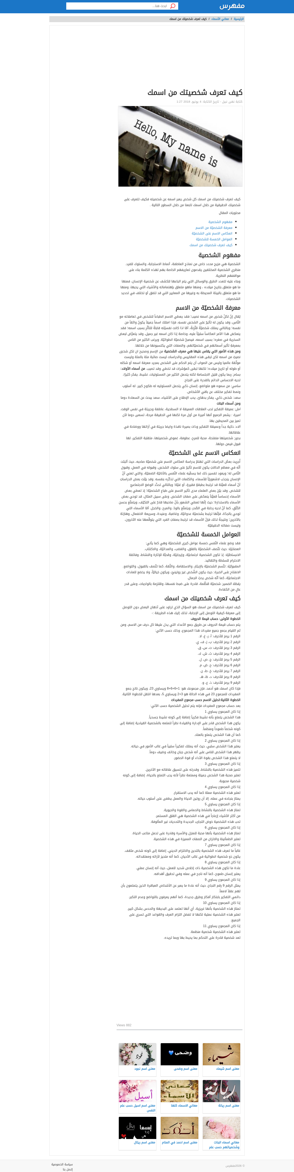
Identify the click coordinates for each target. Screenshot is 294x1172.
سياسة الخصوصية (62, 1164)
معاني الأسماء (220, 19)
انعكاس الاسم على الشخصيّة (212, 233)
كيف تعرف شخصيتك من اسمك (210, 245)
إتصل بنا (68, 1169)
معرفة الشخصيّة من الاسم (214, 228)
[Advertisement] (179, 57)
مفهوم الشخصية (220, 222)
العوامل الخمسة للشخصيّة (214, 239)
